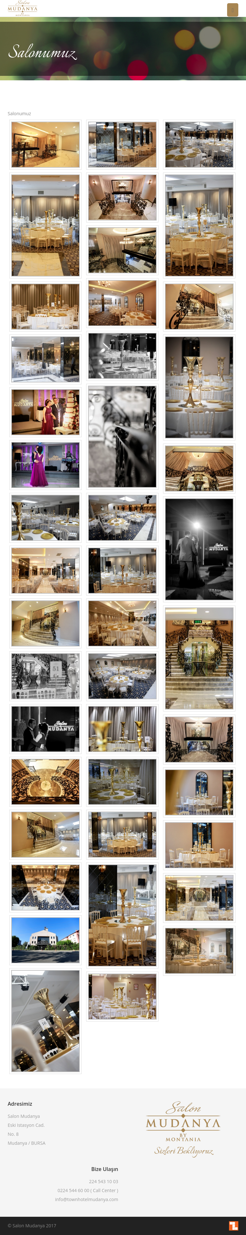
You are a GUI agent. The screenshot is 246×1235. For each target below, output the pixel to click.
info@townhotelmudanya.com (86, 1199)
